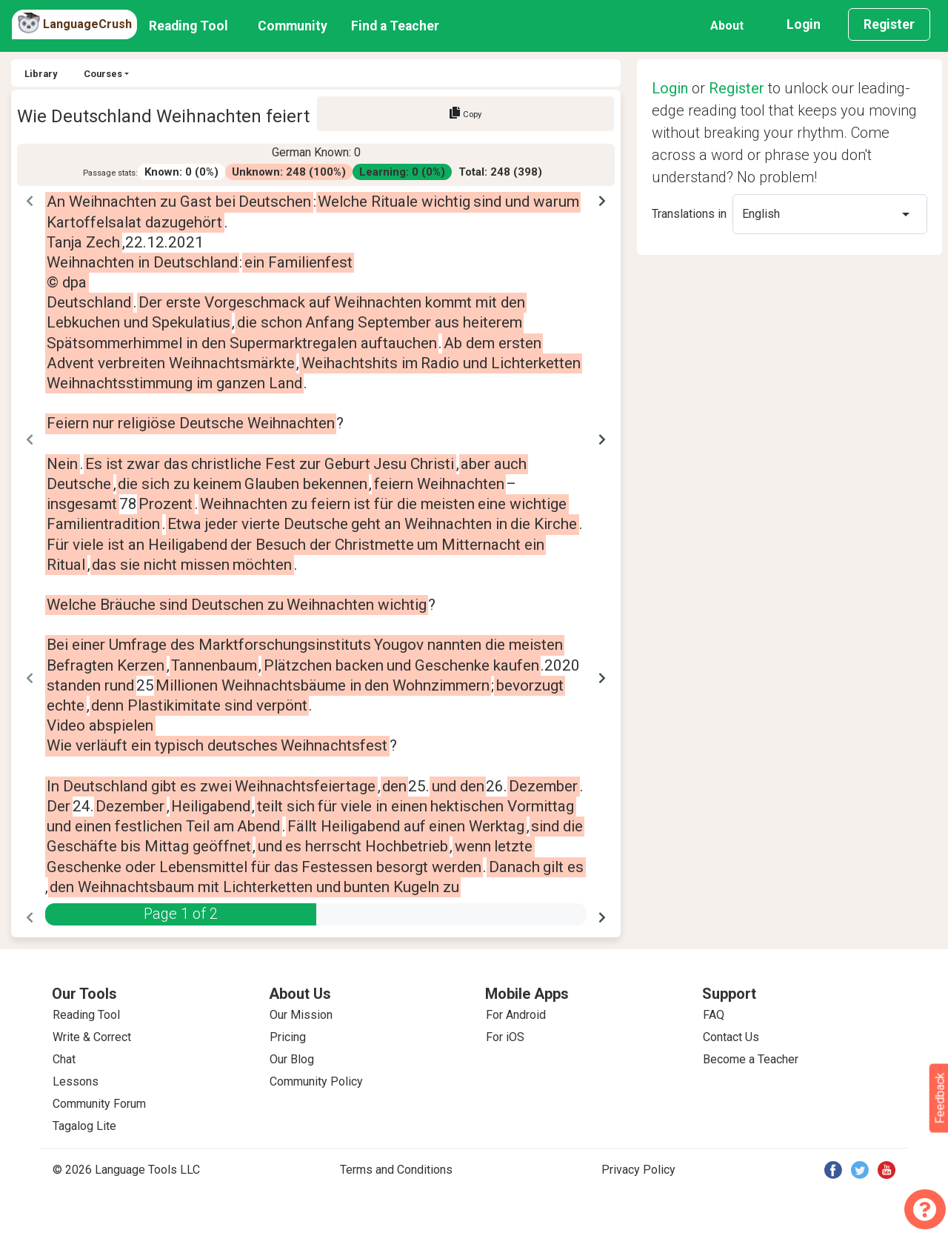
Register (889, 24)
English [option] (761, 214)
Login (804, 24)
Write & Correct (92, 1037)
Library (40, 73)
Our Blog (292, 1059)
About (727, 26)
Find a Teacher (395, 26)
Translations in (689, 214)
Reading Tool (188, 26)
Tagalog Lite (84, 1126)
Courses (103, 73)
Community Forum (99, 1104)
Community (292, 26)
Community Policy (316, 1081)
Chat (64, 1059)
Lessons (76, 1081)
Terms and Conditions (396, 1170)
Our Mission (301, 1015)
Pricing (288, 1037)
